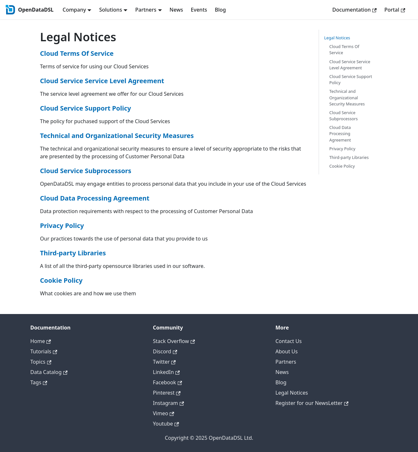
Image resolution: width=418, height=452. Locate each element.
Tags (38, 382)
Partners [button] (145, 9)
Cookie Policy (61, 280)
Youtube (166, 423)
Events (199, 9)
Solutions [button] (110, 9)
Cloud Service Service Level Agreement (102, 80)
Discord (165, 351)
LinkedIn (166, 372)
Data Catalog (48, 372)
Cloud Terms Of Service (77, 53)
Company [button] (74, 9)
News (176, 9)
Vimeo (163, 413)
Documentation (354, 9)
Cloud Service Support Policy (85, 108)
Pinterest (167, 392)
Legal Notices (337, 38)
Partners (285, 361)
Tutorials (43, 351)
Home (40, 341)
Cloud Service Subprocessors (85, 170)
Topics (40, 361)
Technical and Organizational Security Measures (117, 135)
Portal (394, 9)
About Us (286, 351)
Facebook (167, 382)
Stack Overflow (174, 341)
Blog (220, 9)
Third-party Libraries (73, 253)
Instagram (168, 403)
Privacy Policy (62, 225)
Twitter (164, 361)
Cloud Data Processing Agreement (94, 198)
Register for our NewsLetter (311, 403)
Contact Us (288, 341)
